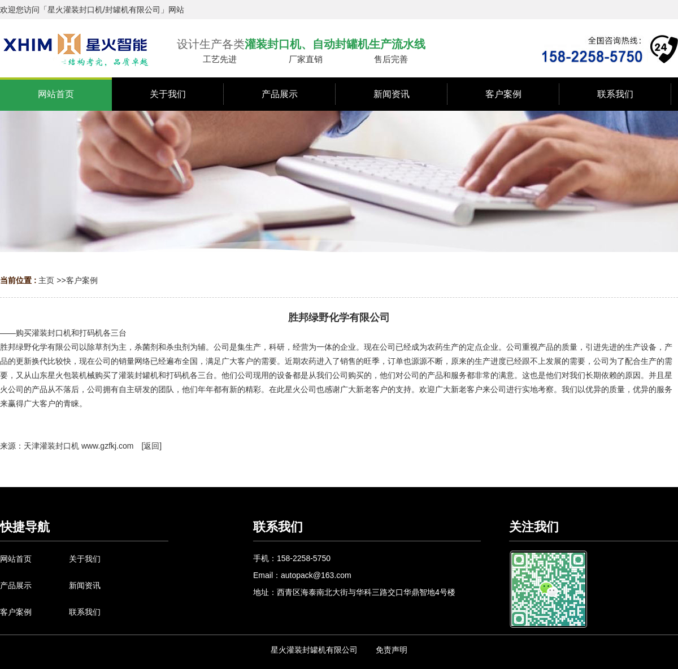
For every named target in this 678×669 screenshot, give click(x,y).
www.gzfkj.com (107, 445)
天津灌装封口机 (51, 445)
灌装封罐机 (138, 375)
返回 (151, 445)
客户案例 (82, 280)
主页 (46, 280)
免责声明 (391, 649)
